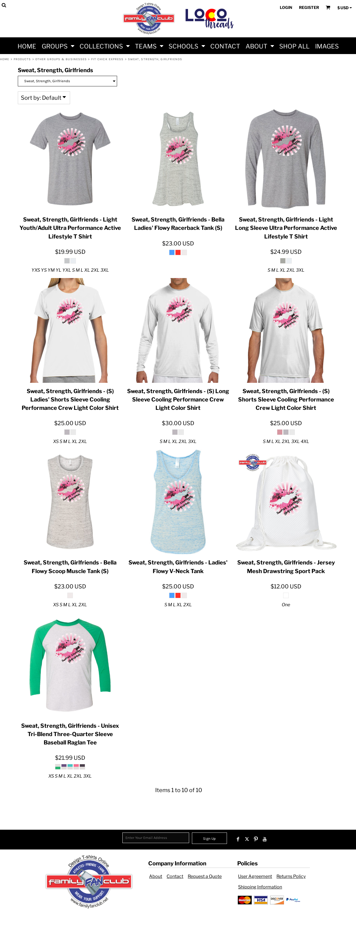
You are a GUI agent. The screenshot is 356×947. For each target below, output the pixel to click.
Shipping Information (260, 887)
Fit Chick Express (107, 59)
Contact (175, 876)
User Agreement (255, 876)
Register (309, 7)
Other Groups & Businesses (61, 59)
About (155, 876)
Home (4, 59)
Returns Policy (291, 876)
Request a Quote (205, 876)
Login (286, 7)
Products (22, 59)
